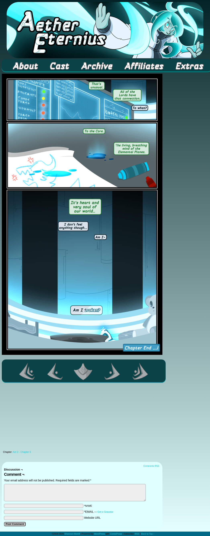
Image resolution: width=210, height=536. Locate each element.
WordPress (99, 534)
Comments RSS (151, 466)
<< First (27, 371)
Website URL (92, 517)
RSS (137, 534)
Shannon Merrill (72, 534)
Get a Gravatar (105, 511)
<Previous (55, 371)
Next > (112, 371)
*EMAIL (98, 511)
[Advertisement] (82, 418)
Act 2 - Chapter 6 (22, 452)
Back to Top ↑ (147, 534)
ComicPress (116, 534)
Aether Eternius (105, 30)
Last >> (140, 371)
